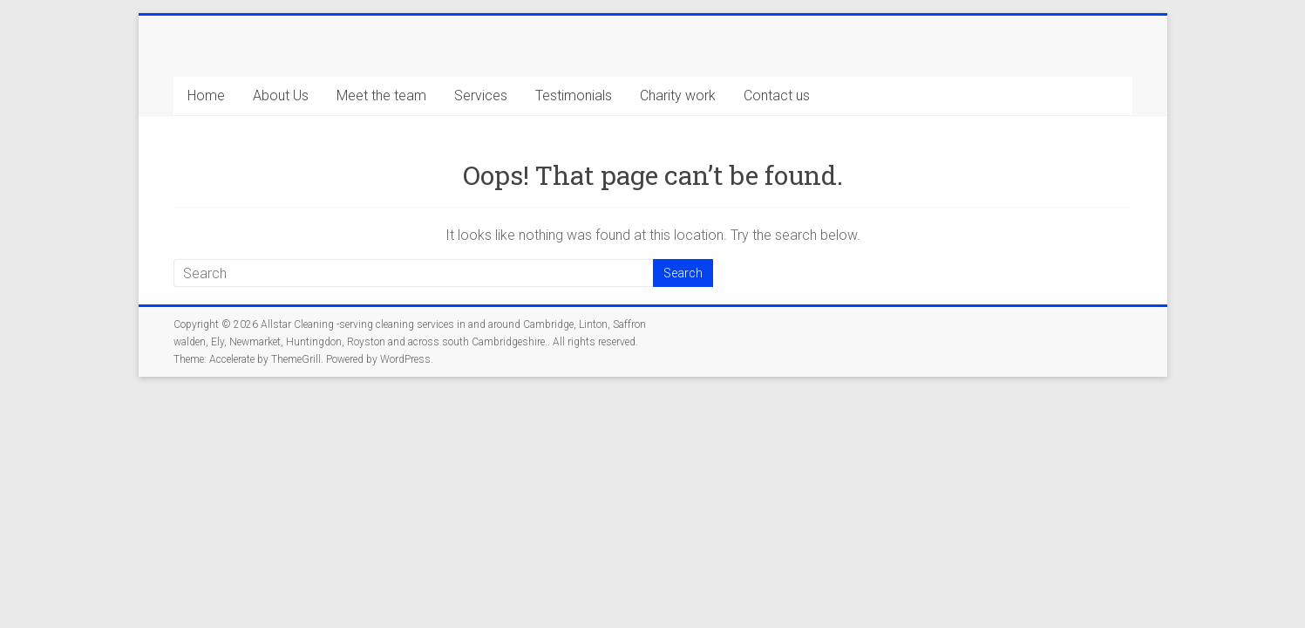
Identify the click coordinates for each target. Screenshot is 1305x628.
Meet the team (381, 95)
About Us (281, 95)
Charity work (678, 95)
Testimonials (573, 95)
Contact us (777, 95)
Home (206, 95)
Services (480, 95)
